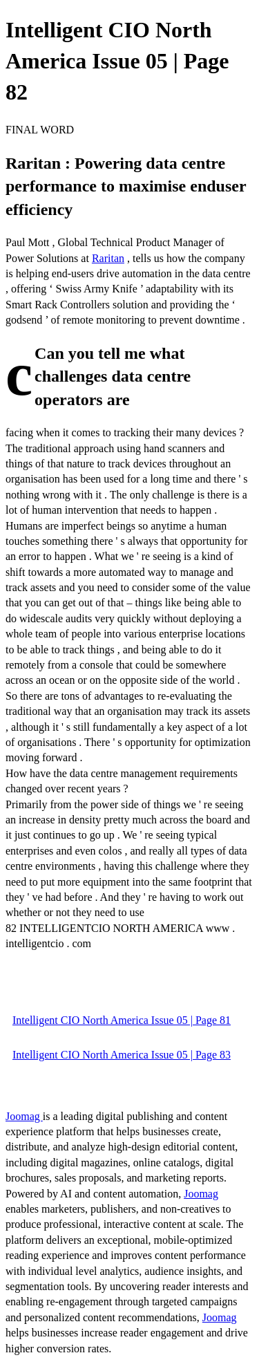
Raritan (108, 258)
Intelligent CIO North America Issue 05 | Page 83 (121, 1055)
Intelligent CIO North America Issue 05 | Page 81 (121, 1020)
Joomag (24, 1116)
